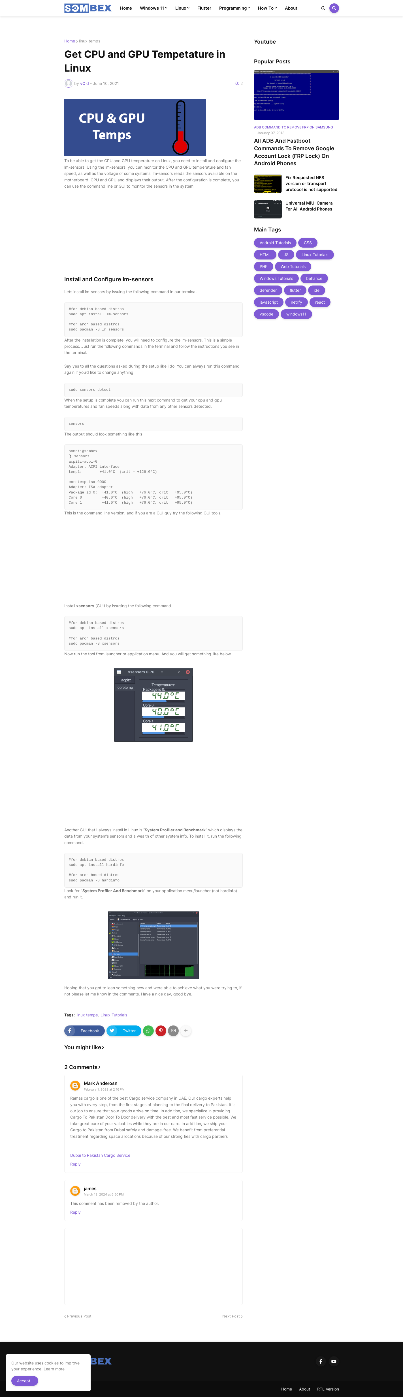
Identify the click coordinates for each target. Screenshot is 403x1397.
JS (286, 254)
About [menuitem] (291, 8)
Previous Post (79, 1316)
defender (268, 290)
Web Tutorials (293, 266)
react (320, 302)
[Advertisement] (153, 236)
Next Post (231, 1316)
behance (314, 278)
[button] (323, 8)
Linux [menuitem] (180, 8)
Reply (75, 1164)
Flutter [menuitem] (204, 8)
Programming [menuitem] (233, 8)
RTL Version (328, 1389)
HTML (265, 254)
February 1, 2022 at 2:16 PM (104, 1089)
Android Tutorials (275, 242)
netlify (296, 302)
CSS (308, 242)
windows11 (296, 314)
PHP (264, 266)
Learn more (54, 1368)
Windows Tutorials (276, 278)
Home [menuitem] (126, 8)
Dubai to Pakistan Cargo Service (100, 1155)
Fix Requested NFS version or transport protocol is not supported (311, 183)
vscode (266, 314)
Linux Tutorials (114, 1015)
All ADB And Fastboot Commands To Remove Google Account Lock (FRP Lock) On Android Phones (294, 152)
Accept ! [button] (25, 1380)
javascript (269, 302)
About (304, 1389)
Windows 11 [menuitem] (152, 8)
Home (69, 41)
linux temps (89, 41)
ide (316, 290)
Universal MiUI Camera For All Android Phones (309, 206)
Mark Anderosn (101, 1083)
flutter (295, 290)
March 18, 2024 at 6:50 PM (104, 1194)
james (90, 1188)
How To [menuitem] (266, 8)
